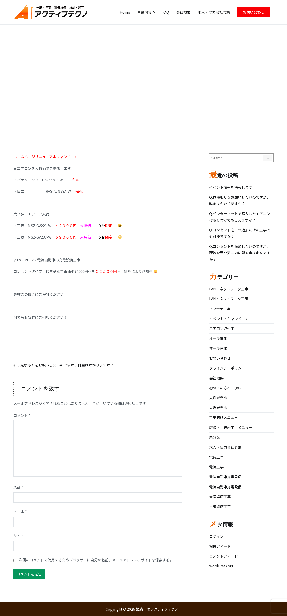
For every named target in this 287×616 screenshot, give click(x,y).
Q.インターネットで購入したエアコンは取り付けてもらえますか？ (239, 217)
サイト (18, 535)
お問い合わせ (253, 12)
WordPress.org (221, 566)
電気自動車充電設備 (225, 476)
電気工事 (216, 457)
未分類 (214, 437)
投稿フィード (220, 546)
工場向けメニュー (223, 417)
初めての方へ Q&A (225, 387)
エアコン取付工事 (223, 328)
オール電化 (218, 338)
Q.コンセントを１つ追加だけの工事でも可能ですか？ (239, 233)
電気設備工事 (220, 496)
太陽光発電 (218, 397)
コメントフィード (223, 556)
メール (20, 511)
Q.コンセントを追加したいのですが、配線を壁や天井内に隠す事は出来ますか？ (239, 252)
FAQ (166, 12)
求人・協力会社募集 (214, 12)
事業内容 (144, 12)
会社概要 (183, 12)
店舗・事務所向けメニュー (230, 427)
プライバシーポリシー (227, 368)
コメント (21, 415)
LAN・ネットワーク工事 (228, 288)
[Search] (267, 158)
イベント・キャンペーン (228, 318)
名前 (18, 487)
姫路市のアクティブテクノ (157, 609)
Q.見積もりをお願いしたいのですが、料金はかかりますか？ (65, 365)
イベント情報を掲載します (230, 187)
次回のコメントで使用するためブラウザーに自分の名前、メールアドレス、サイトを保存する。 (96, 559)
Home (125, 12)
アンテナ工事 (219, 308)
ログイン (216, 536)
